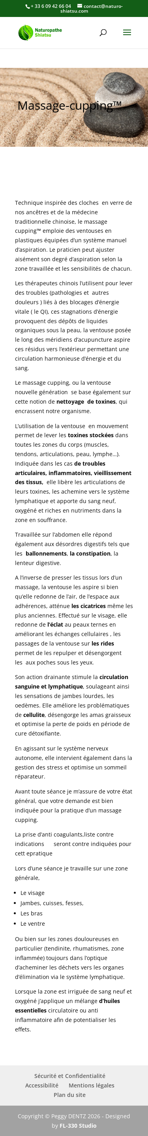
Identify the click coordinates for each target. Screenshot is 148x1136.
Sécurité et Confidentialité (69, 1076)
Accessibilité (41, 1085)
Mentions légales (91, 1085)
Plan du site (70, 1095)
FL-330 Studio (78, 1125)
